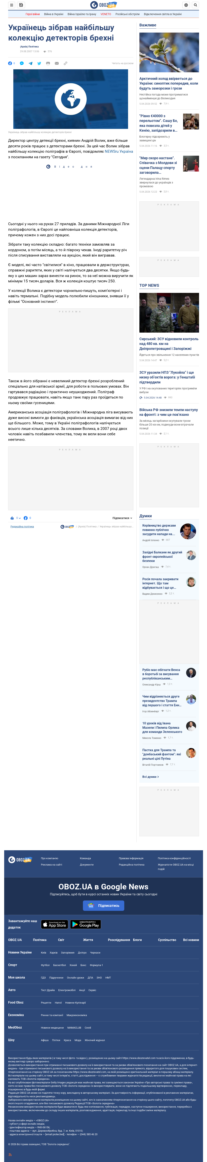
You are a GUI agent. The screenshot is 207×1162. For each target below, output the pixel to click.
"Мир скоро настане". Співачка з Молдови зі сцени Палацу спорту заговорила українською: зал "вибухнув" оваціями (158, 165)
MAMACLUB (74, 1027)
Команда (85, 858)
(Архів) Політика (29, 46)
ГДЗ (43, 977)
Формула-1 (96, 965)
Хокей (73, 965)
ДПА (90, 977)
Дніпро (82, 952)
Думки (145, 515)
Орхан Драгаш (150, 567)
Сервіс (92, 990)
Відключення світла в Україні (163, 14)
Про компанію (49, 858)
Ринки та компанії (52, 1015)
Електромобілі (67, 990)
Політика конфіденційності (174, 858)
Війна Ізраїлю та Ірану (82, 14)
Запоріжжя (67, 952)
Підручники (56, 977)
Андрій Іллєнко (150, 540)
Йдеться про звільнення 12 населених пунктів (169, 354)
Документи (87, 864)
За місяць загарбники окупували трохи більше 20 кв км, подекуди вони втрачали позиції (166, 424)
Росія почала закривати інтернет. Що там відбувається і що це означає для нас (160, 583)
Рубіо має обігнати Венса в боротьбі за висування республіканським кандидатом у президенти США (162, 674)
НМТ (108, 977)
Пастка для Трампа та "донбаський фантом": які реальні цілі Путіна (161, 754)
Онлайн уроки (75, 977)
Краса (67, 1040)
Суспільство (167, 940)
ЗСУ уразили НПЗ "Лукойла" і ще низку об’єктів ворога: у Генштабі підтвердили (167, 377)
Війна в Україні (53, 14)
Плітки (56, 1040)
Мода (78, 1040)
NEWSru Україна (119, 151)
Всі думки (149, 777)
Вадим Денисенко (152, 594)
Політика (40, 940)
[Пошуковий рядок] (195, 5)
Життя (88, 940)
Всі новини (191, 940)
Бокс (83, 965)
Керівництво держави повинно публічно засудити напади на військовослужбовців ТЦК (159, 530)
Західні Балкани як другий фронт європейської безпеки (162, 556)
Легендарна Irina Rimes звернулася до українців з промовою (156, 182)
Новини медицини (52, 1027)
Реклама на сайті (51, 864)
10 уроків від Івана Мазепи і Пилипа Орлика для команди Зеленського (162, 727)
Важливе (147, 25)
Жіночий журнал (95, 1040)
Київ (43, 952)
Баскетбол (59, 965)
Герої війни (33, 14)
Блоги (137, 940)
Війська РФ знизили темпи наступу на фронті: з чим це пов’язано (168, 412)
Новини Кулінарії (75, 1002)
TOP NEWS (149, 285)
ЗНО (99, 977)
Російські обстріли (128, 14)
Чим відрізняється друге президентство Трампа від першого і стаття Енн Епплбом (161, 701)
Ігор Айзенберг (150, 711)
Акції (82, 990)
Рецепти (46, 1002)
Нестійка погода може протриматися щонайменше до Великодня (163, 96)
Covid (88, 1027)
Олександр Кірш (151, 684)
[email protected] (54, 1134)
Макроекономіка (77, 1015)
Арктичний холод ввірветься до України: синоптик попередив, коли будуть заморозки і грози (168, 83)
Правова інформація (131, 858)
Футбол (45, 965)
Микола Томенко (151, 738)
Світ (61, 940)
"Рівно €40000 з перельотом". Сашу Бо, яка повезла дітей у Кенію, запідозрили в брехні (158, 123)
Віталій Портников (152, 764)
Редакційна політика (22, 526)
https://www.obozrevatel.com (138, 1058)
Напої (58, 1002)
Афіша (45, 1040)
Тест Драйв (48, 990)
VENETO (106, 14)
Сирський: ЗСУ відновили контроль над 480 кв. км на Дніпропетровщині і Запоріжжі (168, 344)
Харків (53, 952)
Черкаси (95, 952)
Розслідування (119, 940)
